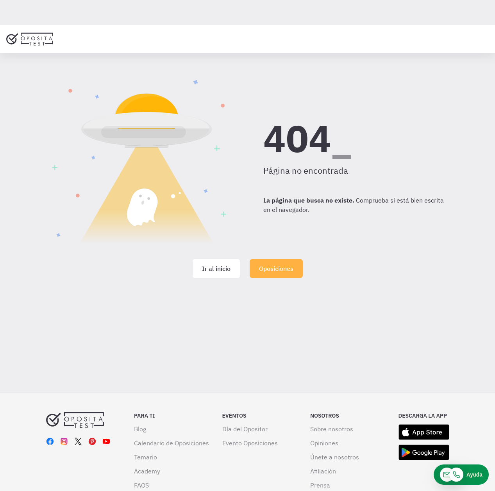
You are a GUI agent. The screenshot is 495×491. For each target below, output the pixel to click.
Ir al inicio (216, 268)
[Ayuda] (461, 474)
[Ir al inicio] (29, 39)
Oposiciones (276, 268)
